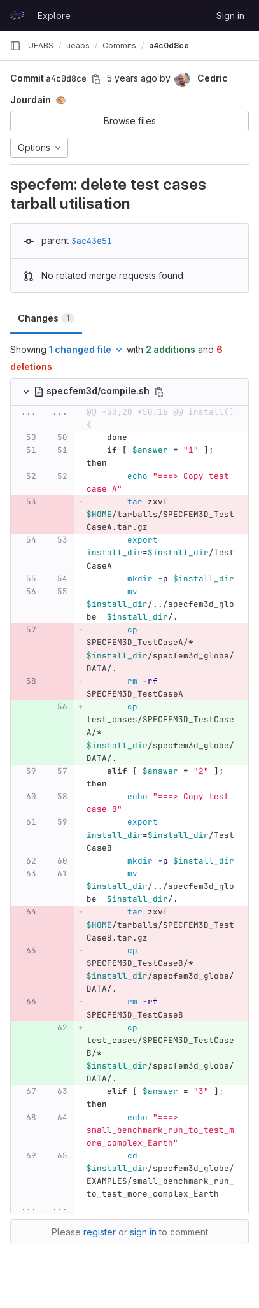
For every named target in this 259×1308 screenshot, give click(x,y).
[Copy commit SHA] (96, 79)
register (99, 1231)
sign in (143, 1231)
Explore (54, 15)
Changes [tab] (46, 318)
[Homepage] (17, 15)
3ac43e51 (91, 240)
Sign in (230, 15)
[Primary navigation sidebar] (15, 46)
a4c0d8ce (169, 45)
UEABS (40, 45)
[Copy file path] (159, 391)
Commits (119, 45)
